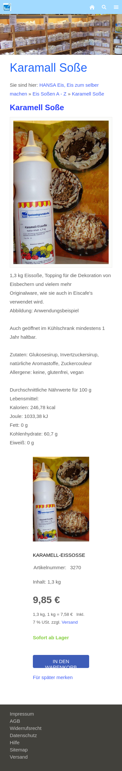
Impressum (22, 714)
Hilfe (15, 742)
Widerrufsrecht (26, 728)
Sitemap (19, 749)
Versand (69, 622)
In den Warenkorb (61, 663)
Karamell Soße (88, 93)
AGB (15, 721)
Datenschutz (23, 735)
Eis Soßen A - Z (49, 93)
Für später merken (53, 677)
